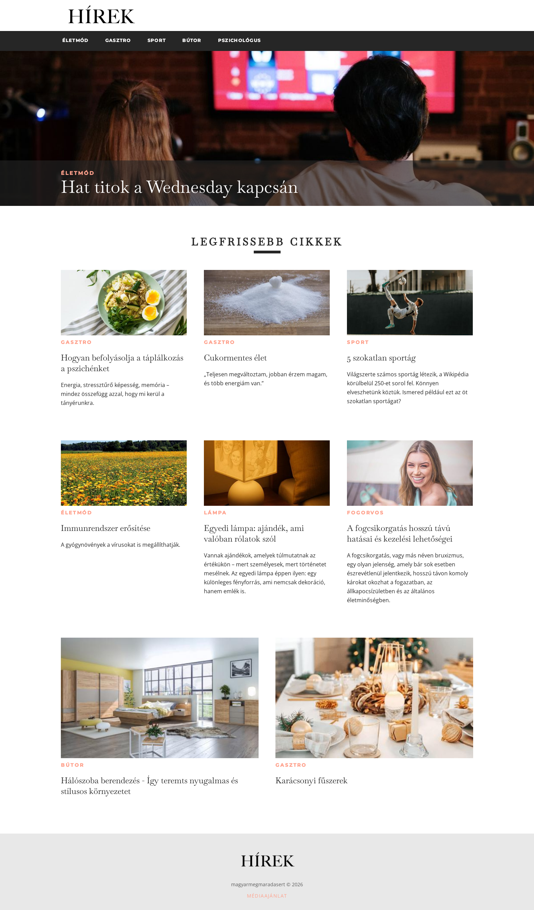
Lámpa (215, 513)
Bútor (72, 765)
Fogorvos (365, 513)
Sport (358, 342)
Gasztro (76, 342)
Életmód (78, 173)
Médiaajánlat (267, 895)
